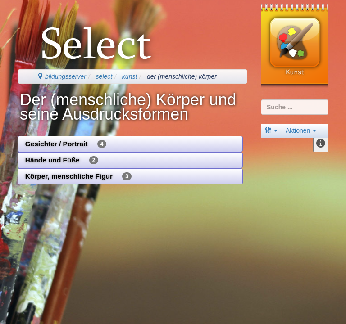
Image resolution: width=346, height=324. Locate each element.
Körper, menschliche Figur (78, 176)
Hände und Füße (62, 160)
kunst (129, 76)
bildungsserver (61, 76)
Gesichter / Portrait (66, 144)
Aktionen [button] (301, 130)
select (104, 76)
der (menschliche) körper (182, 76)
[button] (271, 130)
